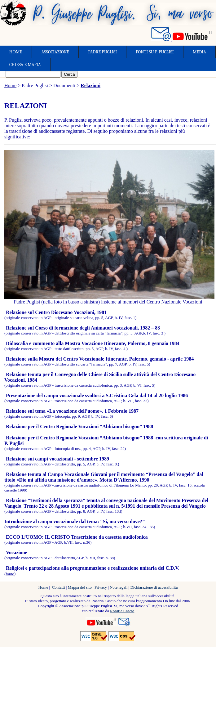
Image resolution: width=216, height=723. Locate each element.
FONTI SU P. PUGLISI (155, 52)
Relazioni (90, 85)
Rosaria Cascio (122, 610)
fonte (10, 574)
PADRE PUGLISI (102, 52)
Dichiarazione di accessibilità (154, 587)
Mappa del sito (80, 587)
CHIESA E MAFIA (25, 64)
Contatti (58, 587)
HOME (15, 51)
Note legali (118, 587)
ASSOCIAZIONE (55, 52)
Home (10, 85)
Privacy (101, 587)
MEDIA (199, 52)
